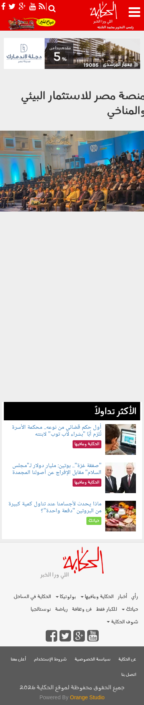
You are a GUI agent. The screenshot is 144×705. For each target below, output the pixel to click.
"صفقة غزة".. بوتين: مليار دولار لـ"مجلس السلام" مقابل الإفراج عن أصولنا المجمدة (57, 469)
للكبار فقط (106, 609)
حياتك (130, 609)
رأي (134, 596)
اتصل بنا (128, 675)
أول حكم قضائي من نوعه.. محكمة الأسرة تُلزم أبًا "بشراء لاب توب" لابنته (56, 430)
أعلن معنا (18, 659)
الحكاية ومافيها (97, 596)
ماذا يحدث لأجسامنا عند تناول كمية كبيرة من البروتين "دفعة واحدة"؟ (54, 507)
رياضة (61, 609)
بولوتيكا (66, 596)
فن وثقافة (82, 609)
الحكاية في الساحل (32, 596)
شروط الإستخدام (50, 659)
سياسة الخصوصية (92, 659)
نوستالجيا (41, 609)
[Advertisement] (72, 333)
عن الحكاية (127, 659)
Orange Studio (87, 697)
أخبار (122, 596)
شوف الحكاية (122, 622)
